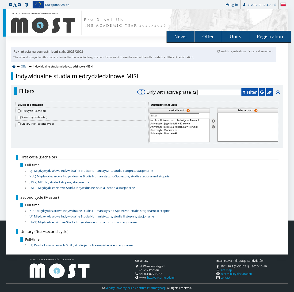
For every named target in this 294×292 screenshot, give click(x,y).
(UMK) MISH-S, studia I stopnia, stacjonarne (59, 182)
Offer (208, 36)
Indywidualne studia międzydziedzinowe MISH (78, 76)
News (180, 36)
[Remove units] (213, 127)
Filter (249, 92)
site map (226, 270)
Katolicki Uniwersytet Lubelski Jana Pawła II (179, 120)
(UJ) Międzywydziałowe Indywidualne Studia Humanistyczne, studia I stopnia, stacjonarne (91, 170)
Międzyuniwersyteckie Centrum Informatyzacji (135, 288)
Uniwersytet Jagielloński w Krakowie (179, 123)
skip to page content (1, 1)
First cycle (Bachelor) (33, 110)
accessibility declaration (236, 274)
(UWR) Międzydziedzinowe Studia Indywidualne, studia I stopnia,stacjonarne (82, 188)
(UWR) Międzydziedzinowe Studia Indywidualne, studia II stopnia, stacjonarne (83, 222)
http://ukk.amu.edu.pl (161, 277)
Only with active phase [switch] (164, 92)
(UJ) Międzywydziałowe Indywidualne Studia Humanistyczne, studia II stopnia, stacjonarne (91, 216)
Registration (270, 36)
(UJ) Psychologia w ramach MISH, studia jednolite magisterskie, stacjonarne (81, 245)
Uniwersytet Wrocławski (179, 133)
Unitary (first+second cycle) (37, 123)
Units (235, 36)
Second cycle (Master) (34, 117)
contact (225, 277)
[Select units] (213, 121)
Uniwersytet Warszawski (179, 130)
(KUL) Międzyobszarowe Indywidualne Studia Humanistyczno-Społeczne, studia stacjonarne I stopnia (99, 176)
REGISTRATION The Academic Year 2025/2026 (125, 23)
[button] (10, 4)
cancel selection (260, 51)
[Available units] (179, 130)
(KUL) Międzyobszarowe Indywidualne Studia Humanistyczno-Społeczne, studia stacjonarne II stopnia (99, 211)
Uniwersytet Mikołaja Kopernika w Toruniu (179, 127)
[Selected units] (247, 127)
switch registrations (232, 51)
